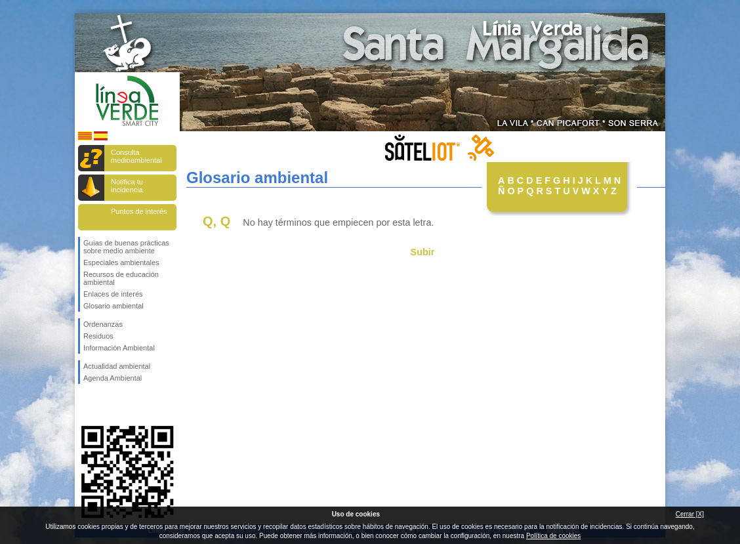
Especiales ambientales (121, 262)
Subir (423, 252)
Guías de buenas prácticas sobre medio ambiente (126, 247)
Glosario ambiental (113, 306)
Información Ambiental (119, 348)
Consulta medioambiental (136, 156)
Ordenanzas (103, 324)
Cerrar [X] (690, 514)
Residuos (98, 336)
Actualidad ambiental (116, 366)
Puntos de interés (139, 211)
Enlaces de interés (113, 294)
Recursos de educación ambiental (121, 278)
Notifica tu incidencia (127, 186)
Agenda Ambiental (112, 378)
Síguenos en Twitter (107, 405)
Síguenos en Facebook (86, 405)
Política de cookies (553, 535)
